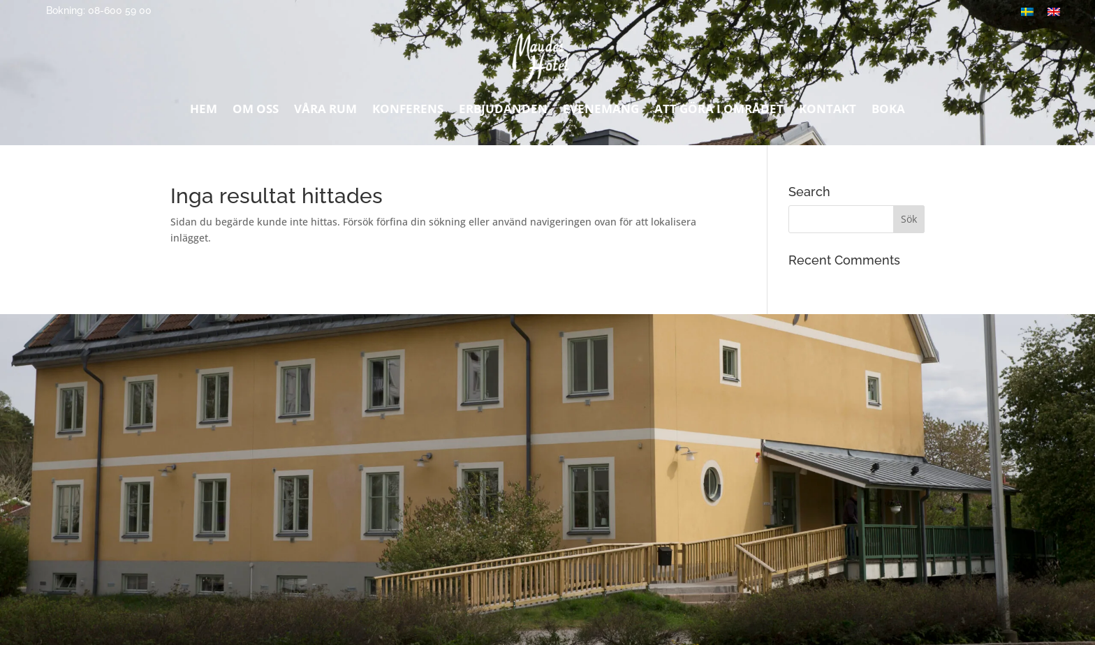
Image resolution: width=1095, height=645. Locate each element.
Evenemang (601, 112)
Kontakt (827, 112)
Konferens (407, 112)
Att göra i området (719, 112)
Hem (203, 112)
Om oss (256, 112)
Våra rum (325, 112)
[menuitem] (1054, 11)
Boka (888, 112)
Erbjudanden (503, 112)
